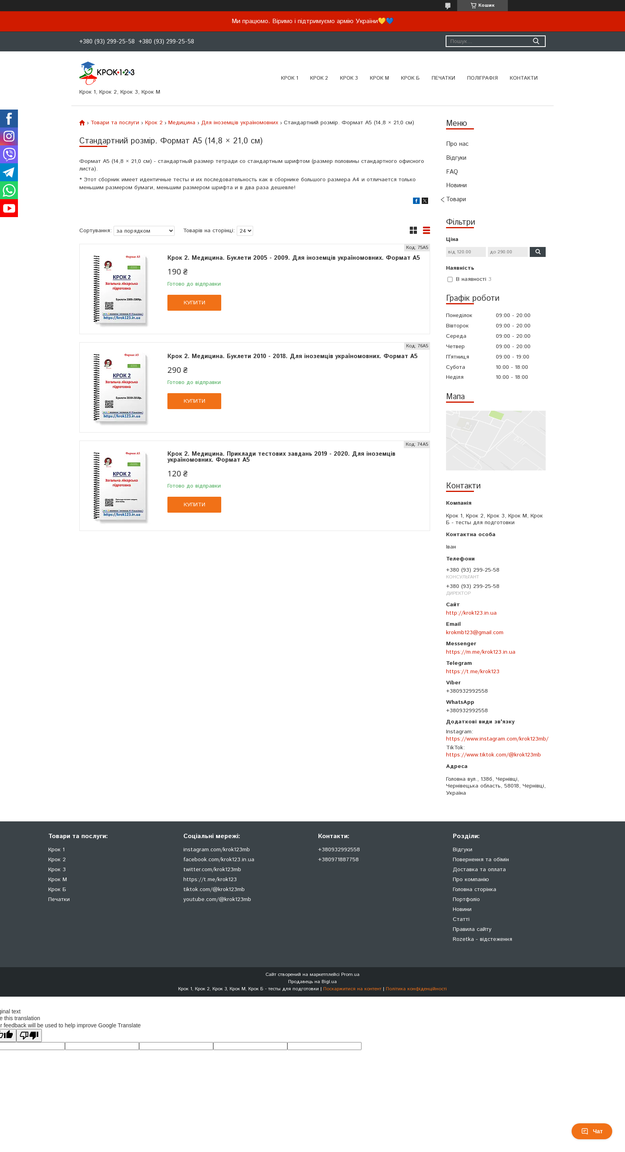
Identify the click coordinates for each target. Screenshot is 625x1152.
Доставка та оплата (479, 870)
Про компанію (471, 880)
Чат (592, 1131)
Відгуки (456, 158)
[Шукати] (536, 41)
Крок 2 (319, 78)
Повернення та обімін (481, 860)
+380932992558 (339, 850)
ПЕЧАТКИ (443, 78)
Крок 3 (349, 78)
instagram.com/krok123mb (216, 850)
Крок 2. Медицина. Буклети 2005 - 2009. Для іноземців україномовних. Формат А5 (293, 258)
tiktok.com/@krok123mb (214, 889)
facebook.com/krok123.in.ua (218, 860)
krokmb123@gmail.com (474, 633)
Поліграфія (482, 78)
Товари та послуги (114, 122)
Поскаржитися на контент (352, 988)
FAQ (452, 172)
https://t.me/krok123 (472, 672)
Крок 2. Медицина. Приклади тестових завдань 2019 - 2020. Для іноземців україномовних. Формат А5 (281, 457)
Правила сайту (472, 929)
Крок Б (410, 78)
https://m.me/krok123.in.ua (480, 652)
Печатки (59, 899)
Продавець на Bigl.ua (312, 981)
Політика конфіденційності (416, 988)
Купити (194, 303)
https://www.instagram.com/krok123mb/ (497, 739)
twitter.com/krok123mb (212, 870)
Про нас (457, 144)
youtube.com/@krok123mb (217, 899)
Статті (461, 919)
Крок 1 (289, 78)
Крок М (379, 78)
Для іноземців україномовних (239, 122)
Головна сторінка (474, 889)
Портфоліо (466, 899)
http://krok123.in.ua (471, 613)
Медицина (181, 122)
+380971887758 (338, 860)
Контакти (524, 78)
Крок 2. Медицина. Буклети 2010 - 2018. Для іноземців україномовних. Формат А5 (292, 356)
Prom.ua (350, 974)
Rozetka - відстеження (482, 939)
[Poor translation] (29, 1035)
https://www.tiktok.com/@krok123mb (493, 755)
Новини (456, 185)
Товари (456, 199)
